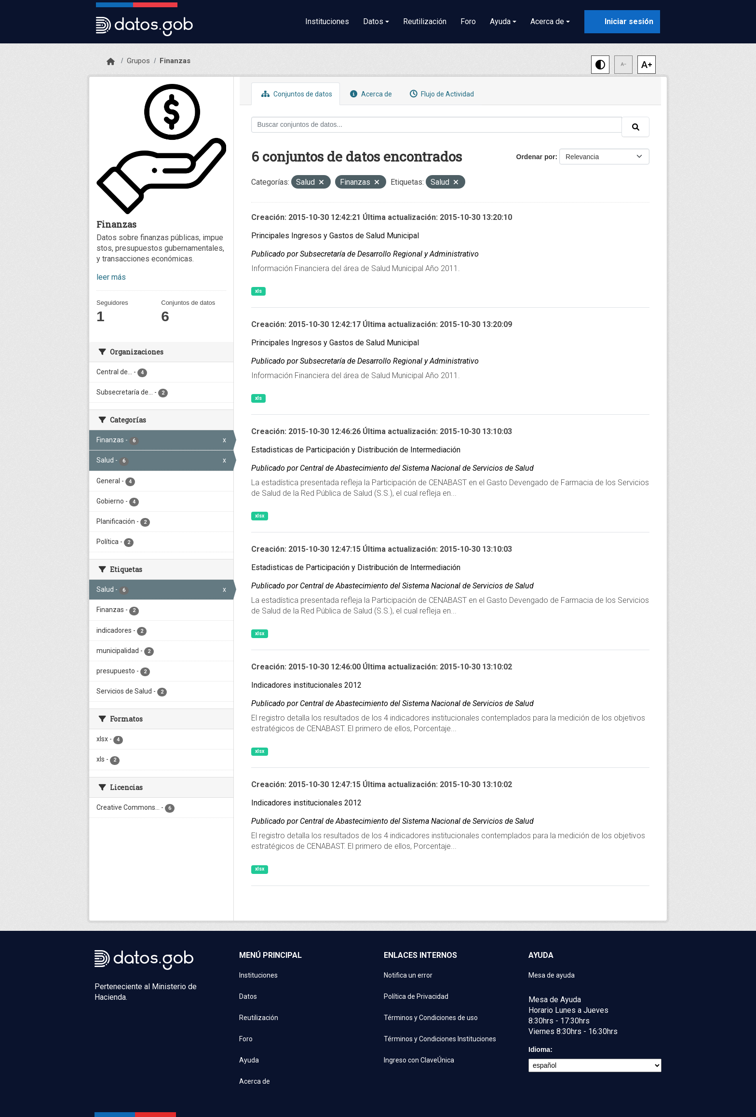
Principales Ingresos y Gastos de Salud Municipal (335, 235)
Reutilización (424, 21)
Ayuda (249, 1060)
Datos (248, 996)
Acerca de (370, 94)
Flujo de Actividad (440, 94)
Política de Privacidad (416, 996)
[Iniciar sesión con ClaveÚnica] (622, 21)
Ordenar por (535, 157)
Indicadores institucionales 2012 (306, 685)
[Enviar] (635, 127)
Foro (468, 21)
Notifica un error (408, 975)
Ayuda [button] (500, 21)
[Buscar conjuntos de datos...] (436, 125)
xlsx (259, 516)
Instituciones (327, 21)
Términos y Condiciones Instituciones (440, 1039)
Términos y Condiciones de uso (431, 1018)
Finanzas (175, 60)
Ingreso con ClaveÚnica (419, 1060)
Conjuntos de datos (295, 94)
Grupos (138, 60)
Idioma (539, 1049)
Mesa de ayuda (551, 975)
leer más (111, 277)
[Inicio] (110, 61)
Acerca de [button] (547, 21)
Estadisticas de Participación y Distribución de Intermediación (355, 449)
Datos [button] (373, 21)
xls (258, 291)
